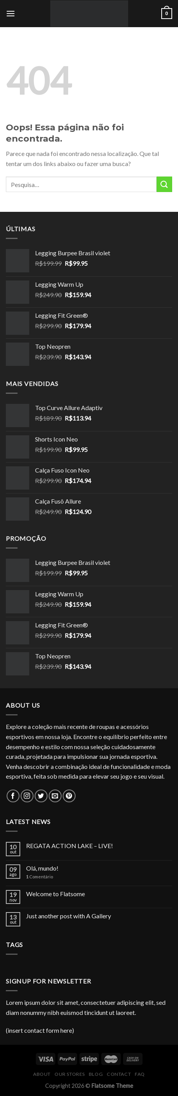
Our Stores (70, 1074)
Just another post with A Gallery (68, 915)
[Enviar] (164, 184)
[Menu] (10, 13)
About (42, 1074)
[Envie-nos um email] (55, 796)
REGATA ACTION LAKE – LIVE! (69, 845)
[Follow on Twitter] (41, 796)
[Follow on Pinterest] (69, 796)
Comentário (39, 876)
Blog (96, 1074)
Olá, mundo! (42, 868)
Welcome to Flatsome (55, 893)
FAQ (140, 1074)
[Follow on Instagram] (27, 796)
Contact (119, 1074)
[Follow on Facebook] (13, 796)
